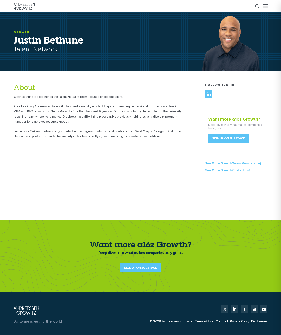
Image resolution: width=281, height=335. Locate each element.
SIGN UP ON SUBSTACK (140, 268)
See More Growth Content (224, 170)
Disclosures (259, 321)
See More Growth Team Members (230, 163)
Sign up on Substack (228, 138)
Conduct (222, 321)
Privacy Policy (239, 321)
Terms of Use (204, 321)
